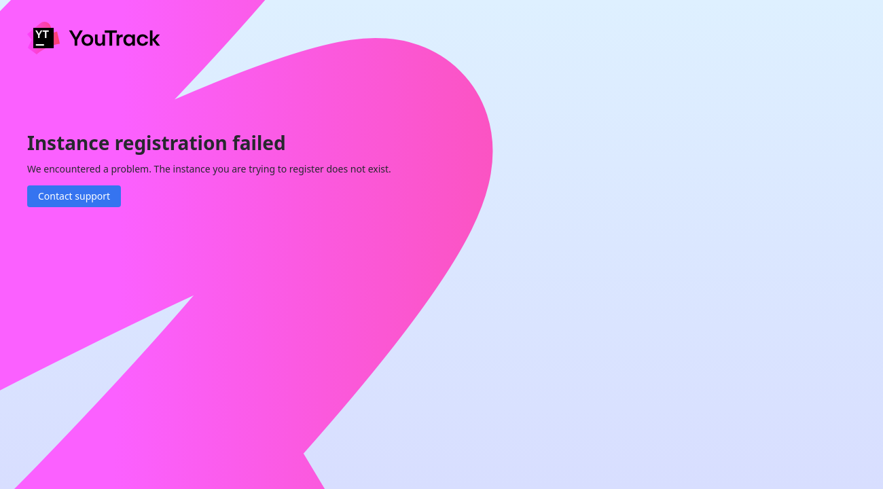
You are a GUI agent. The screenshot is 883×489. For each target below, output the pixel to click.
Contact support (74, 195)
